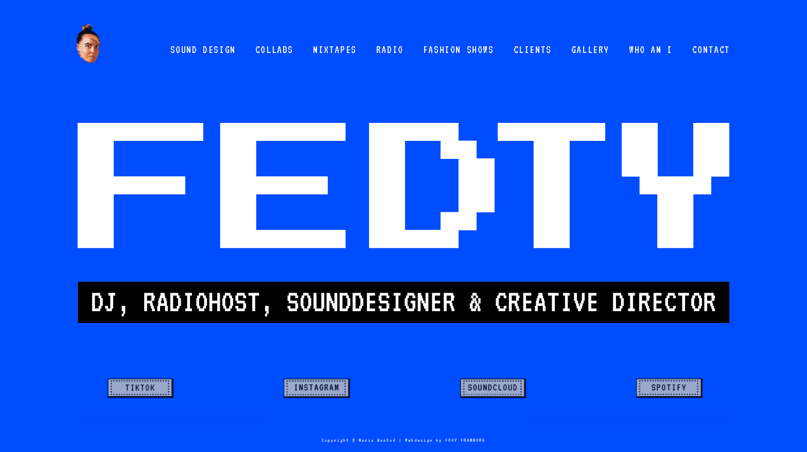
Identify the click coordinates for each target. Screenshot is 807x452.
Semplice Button (140, 390)
